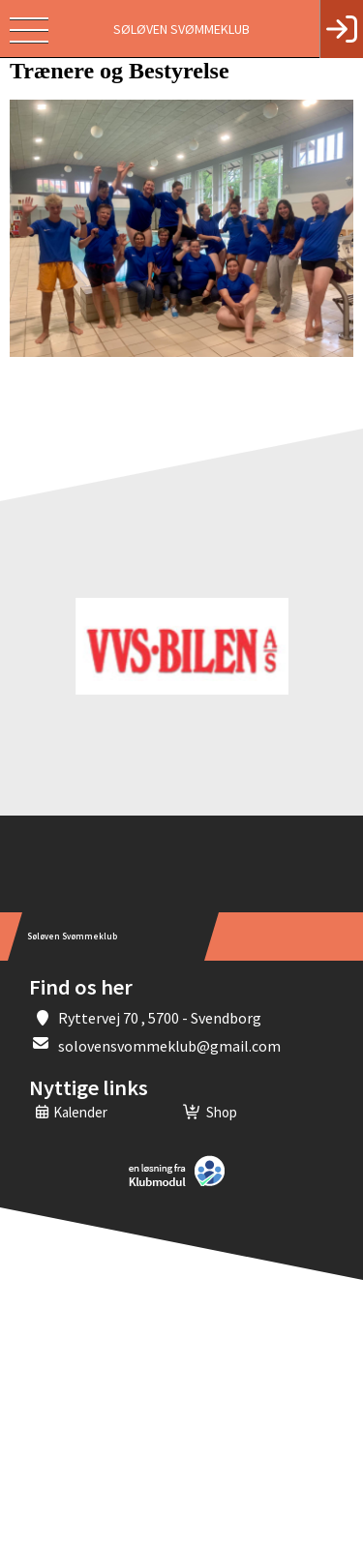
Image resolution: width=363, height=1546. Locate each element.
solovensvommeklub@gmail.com (169, 1045)
